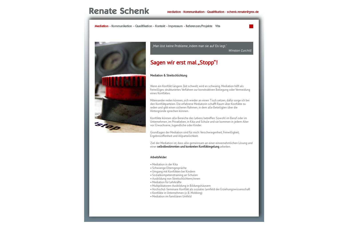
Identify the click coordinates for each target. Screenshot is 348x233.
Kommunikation (121, 26)
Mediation (102, 26)
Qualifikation (143, 26)
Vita (217, 26)
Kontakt (160, 26)
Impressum (175, 26)
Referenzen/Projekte (199, 26)
